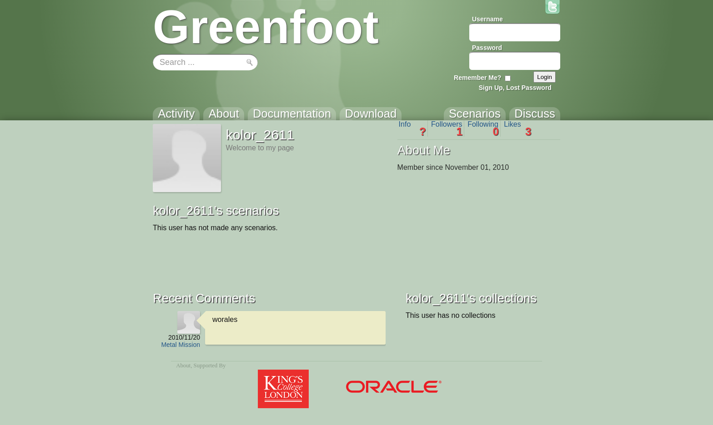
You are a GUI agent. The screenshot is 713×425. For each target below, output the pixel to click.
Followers (446, 128)
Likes (517, 128)
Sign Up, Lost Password (515, 87)
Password (487, 47)
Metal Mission (180, 344)
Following (483, 128)
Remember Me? (477, 77)
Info (412, 128)
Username (487, 19)
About (183, 365)
